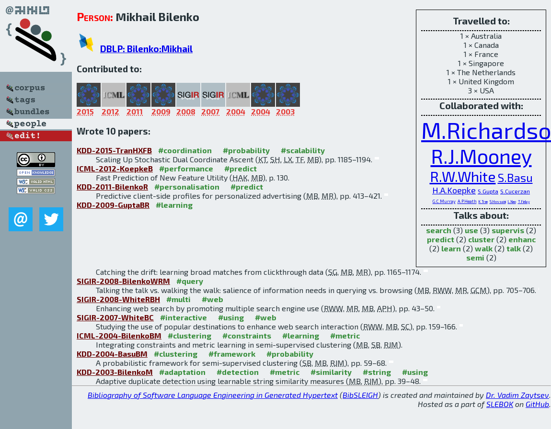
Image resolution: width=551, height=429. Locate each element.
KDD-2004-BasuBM (112, 353)
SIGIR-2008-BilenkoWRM (123, 280)
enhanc (522, 239)
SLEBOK (499, 403)
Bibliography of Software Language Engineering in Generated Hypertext (213, 394)
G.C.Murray (444, 201)
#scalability (303, 150)
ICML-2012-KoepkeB (115, 168)
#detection (238, 371)
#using (231, 317)
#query (189, 280)
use (471, 230)
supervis (508, 230)
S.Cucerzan (515, 191)
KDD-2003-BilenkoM (115, 371)
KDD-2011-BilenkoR (112, 186)
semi (475, 257)
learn (451, 248)
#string (377, 371)
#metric (345, 335)
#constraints (246, 335)
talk (513, 248)
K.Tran (483, 201)
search (438, 230)
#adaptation (182, 371)
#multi (178, 299)
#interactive (183, 317)
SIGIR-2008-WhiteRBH (118, 299)
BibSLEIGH (360, 394)
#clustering (189, 335)
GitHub (537, 403)
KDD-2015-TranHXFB (114, 150)
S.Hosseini (498, 201)
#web (212, 299)
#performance (186, 168)
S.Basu (515, 177)
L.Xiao (512, 201)
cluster (481, 239)
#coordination (185, 150)
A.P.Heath (467, 201)
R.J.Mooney (481, 156)
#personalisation (186, 186)
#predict (240, 168)
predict (440, 239)
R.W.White (463, 176)
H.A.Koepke (454, 190)
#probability (246, 150)
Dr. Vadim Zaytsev (517, 394)
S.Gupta (488, 191)
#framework (231, 353)
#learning (174, 204)
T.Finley (524, 201)
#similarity (331, 371)
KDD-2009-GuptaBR (113, 204)
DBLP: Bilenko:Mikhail (146, 48)
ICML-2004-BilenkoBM (119, 335)
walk (484, 248)
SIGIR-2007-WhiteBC (115, 317)
